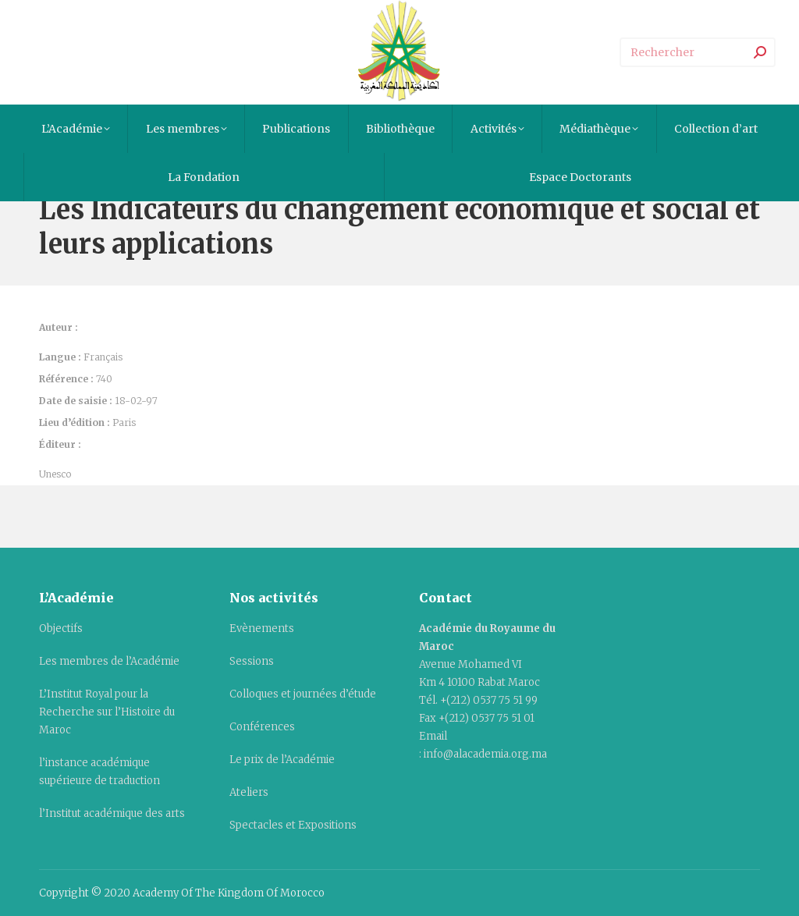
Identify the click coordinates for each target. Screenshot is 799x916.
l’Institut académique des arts (112, 813)
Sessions (251, 661)
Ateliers (248, 792)
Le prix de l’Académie (282, 759)
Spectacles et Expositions (293, 825)
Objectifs (61, 628)
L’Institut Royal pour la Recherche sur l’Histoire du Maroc (107, 712)
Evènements (261, 628)
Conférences (262, 726)
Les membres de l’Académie (109, 661)
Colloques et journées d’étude (302, 694)
